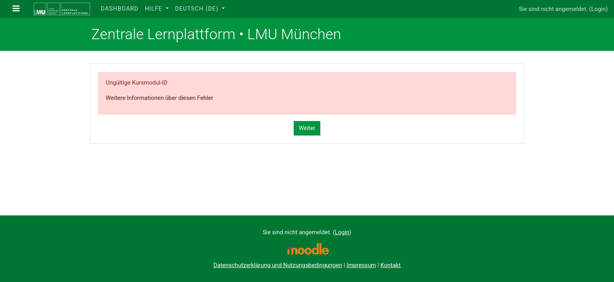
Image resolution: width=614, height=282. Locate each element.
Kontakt (390, 265)
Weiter (307, 128)
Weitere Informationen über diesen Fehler (159, 97)
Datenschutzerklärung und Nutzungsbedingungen (277, 265)
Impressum (361, 265)
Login (598, 9)
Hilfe (154, 8)
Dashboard (119, 8)
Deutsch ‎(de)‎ (197, 8)
